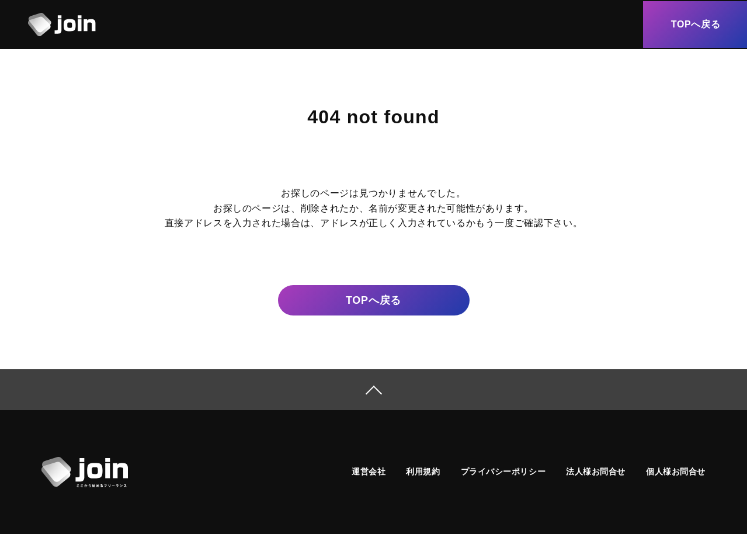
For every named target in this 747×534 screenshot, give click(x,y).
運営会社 (368, 471)
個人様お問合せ (676, 471)
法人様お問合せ (596, 471)
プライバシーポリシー (503, 471)
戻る (373, 300)
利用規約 (423, 471)
